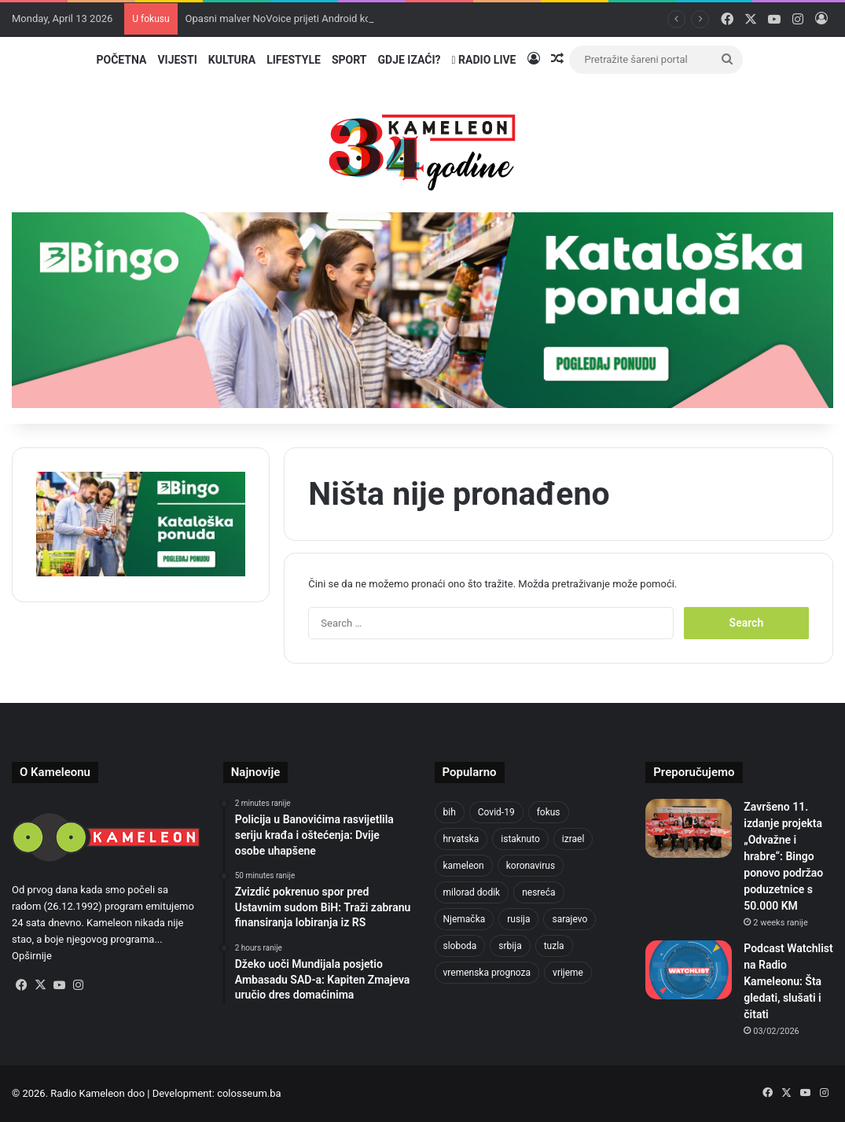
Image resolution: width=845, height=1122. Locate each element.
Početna (121, 59)
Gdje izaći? (408, 59)
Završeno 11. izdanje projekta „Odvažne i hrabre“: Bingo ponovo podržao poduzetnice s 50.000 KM (783, 856)
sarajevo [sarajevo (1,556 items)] (569, 919)
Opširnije (32, 956)
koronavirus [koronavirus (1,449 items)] (530, 865)
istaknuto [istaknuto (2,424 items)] (520, 838)
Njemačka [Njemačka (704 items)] (464, 919)
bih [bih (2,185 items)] (449, 812)
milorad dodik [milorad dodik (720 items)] (472, 892)
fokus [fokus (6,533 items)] (548, 812)
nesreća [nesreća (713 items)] (538, 892)
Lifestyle (293, 59)
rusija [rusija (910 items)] (518, 919)
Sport (349, 59)
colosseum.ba (249, 1093)
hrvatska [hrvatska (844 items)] (461, 838)
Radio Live (484, 59)
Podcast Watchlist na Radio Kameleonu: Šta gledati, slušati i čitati (788, 981)
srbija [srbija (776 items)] (509, 945)
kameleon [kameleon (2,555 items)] (463, 865)
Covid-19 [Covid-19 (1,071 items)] (496, 812)
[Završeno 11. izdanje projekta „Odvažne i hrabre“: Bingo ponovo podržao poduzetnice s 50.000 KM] (688, 828)
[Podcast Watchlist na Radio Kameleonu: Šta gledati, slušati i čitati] (688, 969)
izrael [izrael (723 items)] (573, 838)
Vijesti (177, 59)
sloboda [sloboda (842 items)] (460, 945)
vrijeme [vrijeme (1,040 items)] (568, 972)
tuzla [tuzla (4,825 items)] (554, 945)
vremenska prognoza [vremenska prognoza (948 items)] (487, 972)
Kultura (231, 59)
